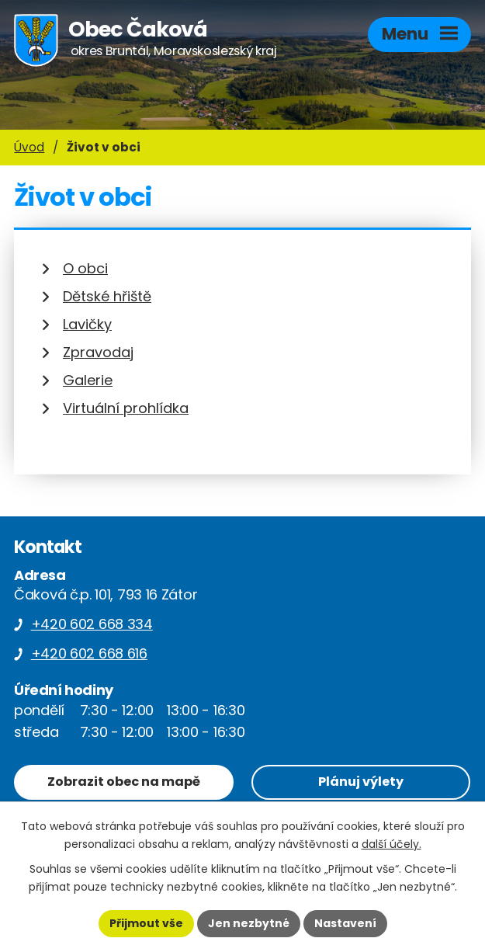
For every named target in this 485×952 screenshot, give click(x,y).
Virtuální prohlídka (126, 408)
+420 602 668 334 (92, 624)
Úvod (29, 147)
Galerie (88, 380)
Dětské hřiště (107, 296)
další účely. (391, 844)
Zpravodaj (98, 352)
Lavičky (87, 324)
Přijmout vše (146, 923)
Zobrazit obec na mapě (123, 781)
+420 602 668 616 (89, 653)
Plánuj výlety (361, 781)
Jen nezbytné (248, 923)
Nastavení (345, 923)
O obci (85, 268)
